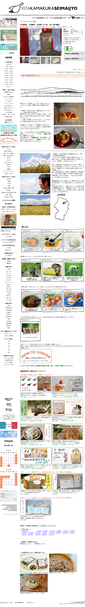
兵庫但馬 (8, 321)
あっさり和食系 (9, 362)
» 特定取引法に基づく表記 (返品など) (72, 38)
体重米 (8, 94)
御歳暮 (8, 169)
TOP (21, 21)
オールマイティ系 (8, 364)
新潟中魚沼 (9, 316)
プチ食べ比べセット (9, 110)
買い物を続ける (67, 43)
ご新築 (8, 185)
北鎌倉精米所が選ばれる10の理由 (8, 135)
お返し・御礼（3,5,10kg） (8, 211)
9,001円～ (8, 86)
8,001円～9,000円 (8, 84)
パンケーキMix (8, 98)
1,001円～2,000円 (8, 68)
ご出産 (8, 183)
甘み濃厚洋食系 (9, 360)
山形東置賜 (9, 310)
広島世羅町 (9, 323)
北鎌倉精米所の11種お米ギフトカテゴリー (33, 371)
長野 (9, 319)
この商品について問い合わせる (71, 39)
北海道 (8, 305)
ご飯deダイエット (8, 122)
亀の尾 (8, 284)
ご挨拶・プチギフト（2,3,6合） (9, 209)
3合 (9, 343)
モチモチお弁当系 (8, 358)
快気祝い (8, 190)
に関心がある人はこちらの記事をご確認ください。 (41, 344)
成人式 (8, 149)
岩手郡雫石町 (8, 308)
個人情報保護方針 (19, 602)
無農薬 (8, 261)
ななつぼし (9, 291)
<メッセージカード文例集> (9, 200)
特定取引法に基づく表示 (6, 602)
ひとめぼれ (9, 275)
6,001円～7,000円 (8, 80)
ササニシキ (9, 271)
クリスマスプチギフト (8, 171)
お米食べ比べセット (9, 107)
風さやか (8, 295)
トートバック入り (8, 103)
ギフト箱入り (8, 101)
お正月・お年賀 (9, 173)
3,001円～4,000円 (8, 73)
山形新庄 (8, 312)
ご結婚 (8, 181)
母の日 (8, 158)
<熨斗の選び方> (9, 203)
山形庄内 (8, 314)
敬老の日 (8, 164)
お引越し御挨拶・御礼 (8, 188)
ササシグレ (9, 273)
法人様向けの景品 (8, 197)
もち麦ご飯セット (8, 105)
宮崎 (9, 328)
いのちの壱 (9, 300)
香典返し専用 (8, 116)
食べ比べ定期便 (9, 335)
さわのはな (9, 277)
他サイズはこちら (79, 69)
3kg (9, 348)
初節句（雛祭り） (8, 151)
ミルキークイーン (8, 282)
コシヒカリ (9, 280)
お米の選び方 (8, 120)
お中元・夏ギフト (8, 162)
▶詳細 (15, 499)
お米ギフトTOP (9, 92)
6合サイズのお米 (27, 21)
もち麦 (8, 247)
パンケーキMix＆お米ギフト (9, 242)
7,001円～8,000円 (8, 82)
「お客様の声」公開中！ (9, 133)
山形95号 (8, 286)
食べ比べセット (9, 333)
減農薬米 (8, 263)
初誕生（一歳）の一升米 (9, 114)
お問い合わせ (30, 602)
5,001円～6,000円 (8, 77)
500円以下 (8, 64)
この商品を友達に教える (69, 41)
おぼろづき (9, 289)
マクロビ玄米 (8, 236)
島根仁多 (8, 325)
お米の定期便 (8, 112)
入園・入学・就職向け (8, 153)
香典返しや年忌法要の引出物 (8, 192)
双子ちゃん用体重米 (9, 96)
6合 (9, 345)
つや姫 (8, 268)
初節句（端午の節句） (8, 155)
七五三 (8, 166)
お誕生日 (8, 179)
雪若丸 (8, 293)
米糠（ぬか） (8, 250)
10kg (9, 352)
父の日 (8, 160)
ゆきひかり (9, 297)
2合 (9, 341)
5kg (9, 350)
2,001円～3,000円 (8, 71)
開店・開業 (9, 194)
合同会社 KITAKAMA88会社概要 (10, 514)
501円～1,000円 (8, 66)
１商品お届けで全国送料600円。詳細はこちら (70, 72)
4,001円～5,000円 (8, 75)
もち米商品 (9, 255)
